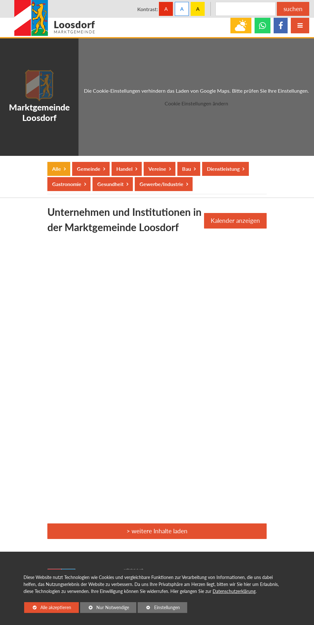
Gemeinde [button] (88, 168)
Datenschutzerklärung (234, 591)
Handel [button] (124, 168)
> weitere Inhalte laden (157, 531)
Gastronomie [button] (66, 184)
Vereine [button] (157, 168)
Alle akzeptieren (47, 607)
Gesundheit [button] (110, 184)
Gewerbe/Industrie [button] (161, 184)
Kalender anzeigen (235, 220)
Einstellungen (159, 608)
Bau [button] (186, 168)
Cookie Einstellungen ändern (196, 103)
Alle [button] (57, 168)
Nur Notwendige (104, 608)
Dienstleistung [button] (223, 168)
